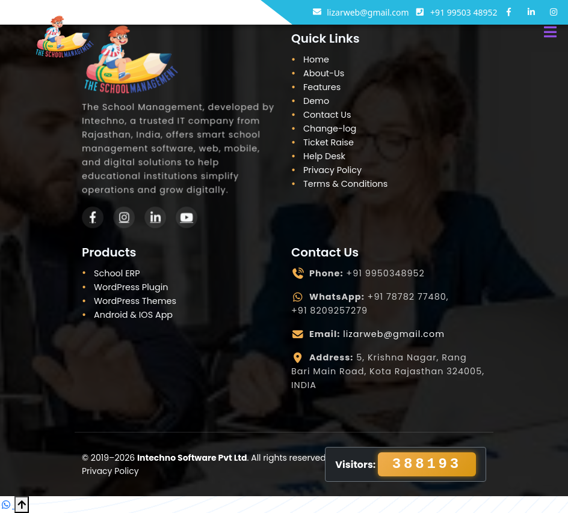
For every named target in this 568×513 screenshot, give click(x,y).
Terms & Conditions (345, 184)
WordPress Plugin (131, 287)
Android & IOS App (133, 315)
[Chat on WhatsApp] (7, 504)
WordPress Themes (135, 301)
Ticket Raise (328, 142)
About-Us (323, 73)
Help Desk (324, 156)
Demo (316, 101)
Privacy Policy (332, 170)
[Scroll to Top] (21, 504)
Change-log (329, 129)
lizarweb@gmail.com (394, 334)
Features (322, 87)
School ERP (117, 273)
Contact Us (327, 115)
